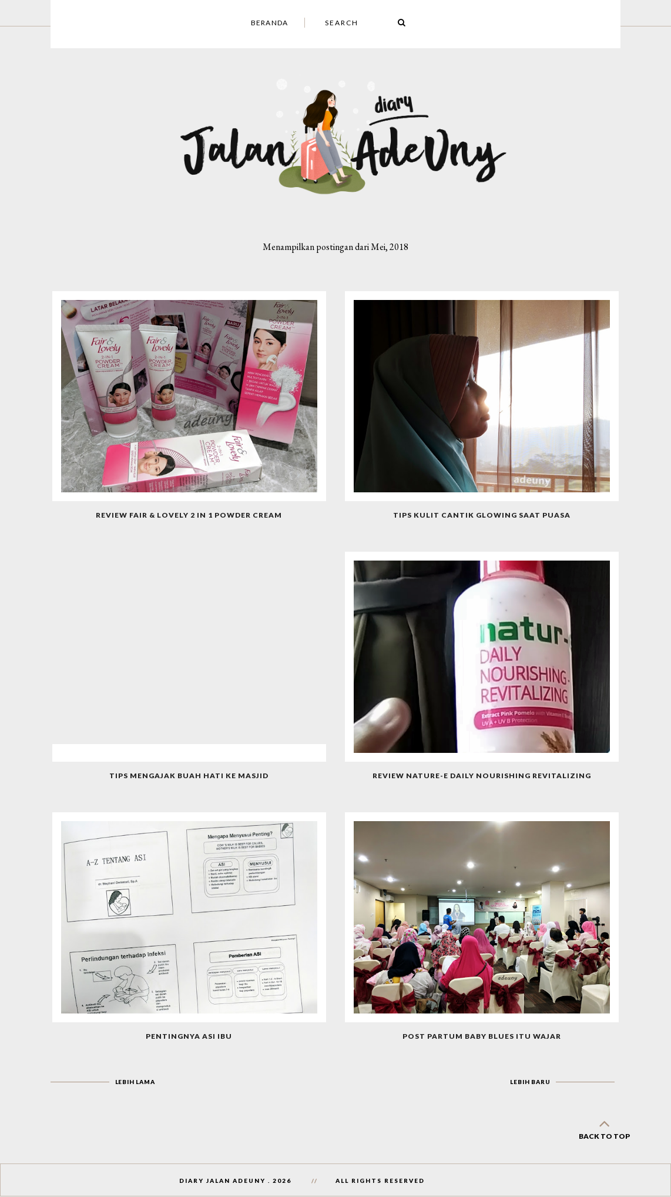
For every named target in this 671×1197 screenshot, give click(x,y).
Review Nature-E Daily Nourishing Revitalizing (482, 775)
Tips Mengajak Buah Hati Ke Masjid (189, 775)
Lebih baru (530, 1081)
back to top (604, 1127)
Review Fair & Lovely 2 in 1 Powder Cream (189, 515)
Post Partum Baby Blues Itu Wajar (481, 1036)
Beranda (269, 22)
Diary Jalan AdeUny (222, 1180)
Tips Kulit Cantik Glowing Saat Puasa (482, 515)
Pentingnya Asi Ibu (189, 1036)
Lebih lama (135, 1081)
